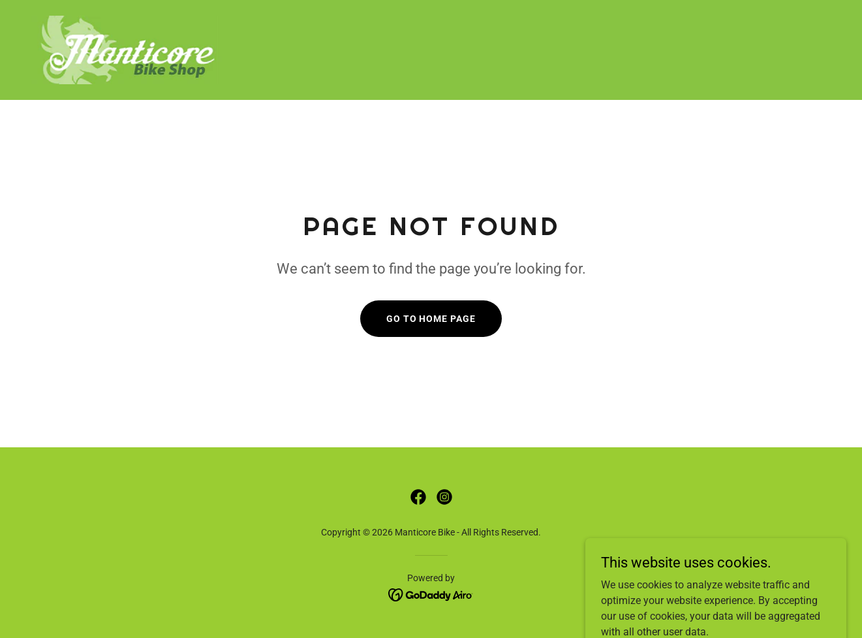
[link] (128, 49)
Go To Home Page (431, 318)
